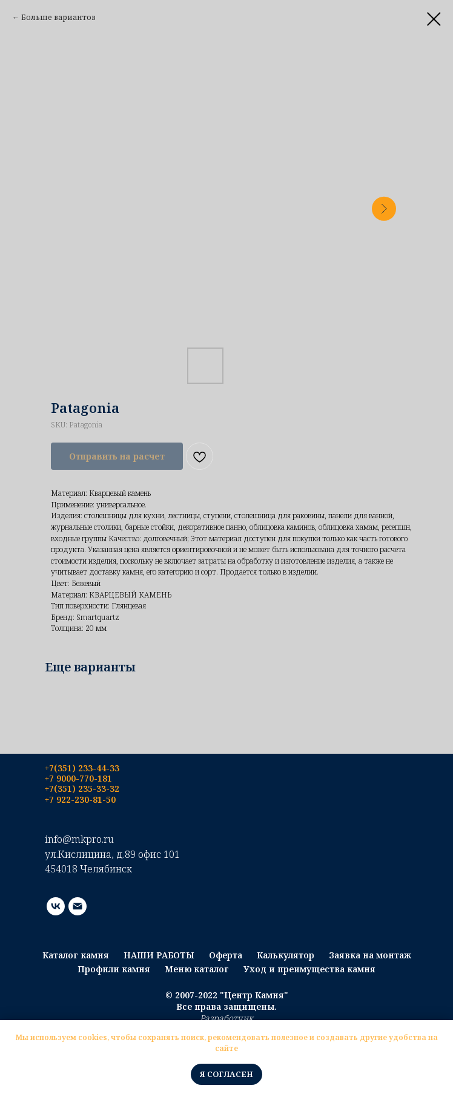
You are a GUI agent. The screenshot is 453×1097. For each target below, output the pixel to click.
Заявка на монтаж (370, 955)
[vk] (56, 906)
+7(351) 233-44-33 (82, 768)
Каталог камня (75, 955)
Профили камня (114, 969)
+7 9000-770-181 (78, 778)
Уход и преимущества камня (309, 969)
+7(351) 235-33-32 (82, 788)
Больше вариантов (58, 17)
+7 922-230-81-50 (80, 799)
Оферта (225, 955)
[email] (77, 906)
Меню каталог (197, 969)
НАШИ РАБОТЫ (159, 955)
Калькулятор (285, 955)
